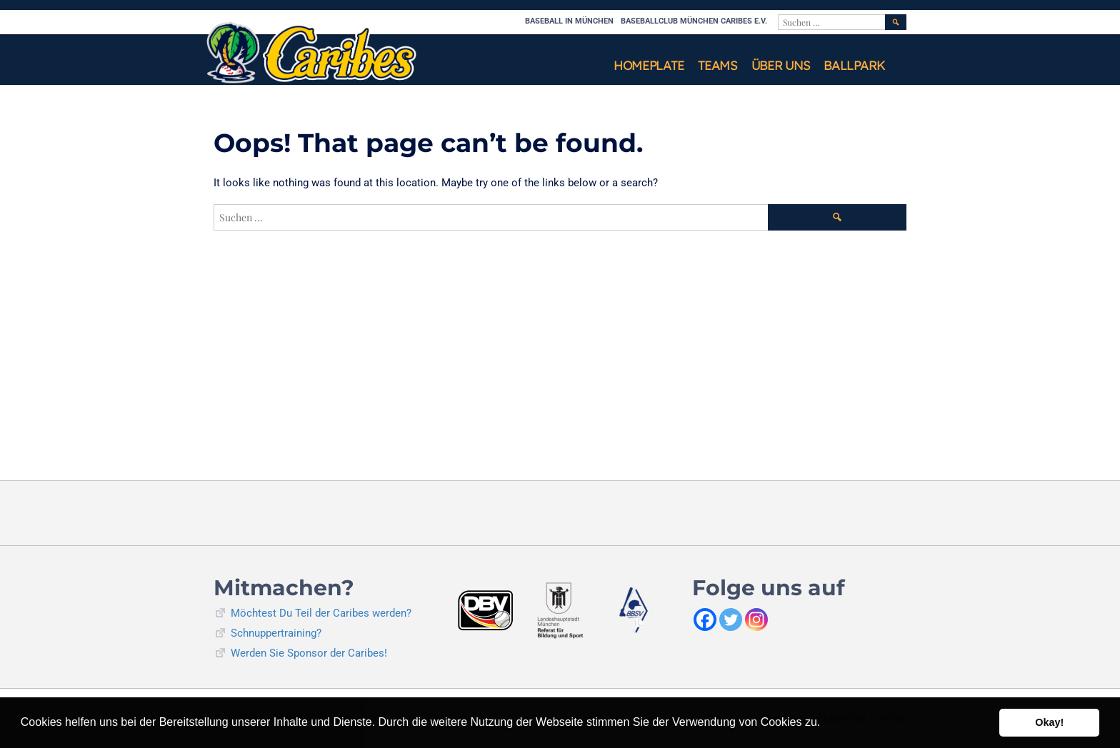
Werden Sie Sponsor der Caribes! (309, 653)
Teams (717, 65)
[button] (826, 724)
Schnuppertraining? (276, 633)
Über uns (780, 65)
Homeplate (649, 65)
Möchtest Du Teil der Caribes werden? (321, 613)
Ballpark (854, 65)
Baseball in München (569, 21)
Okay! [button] (1049, 722)
